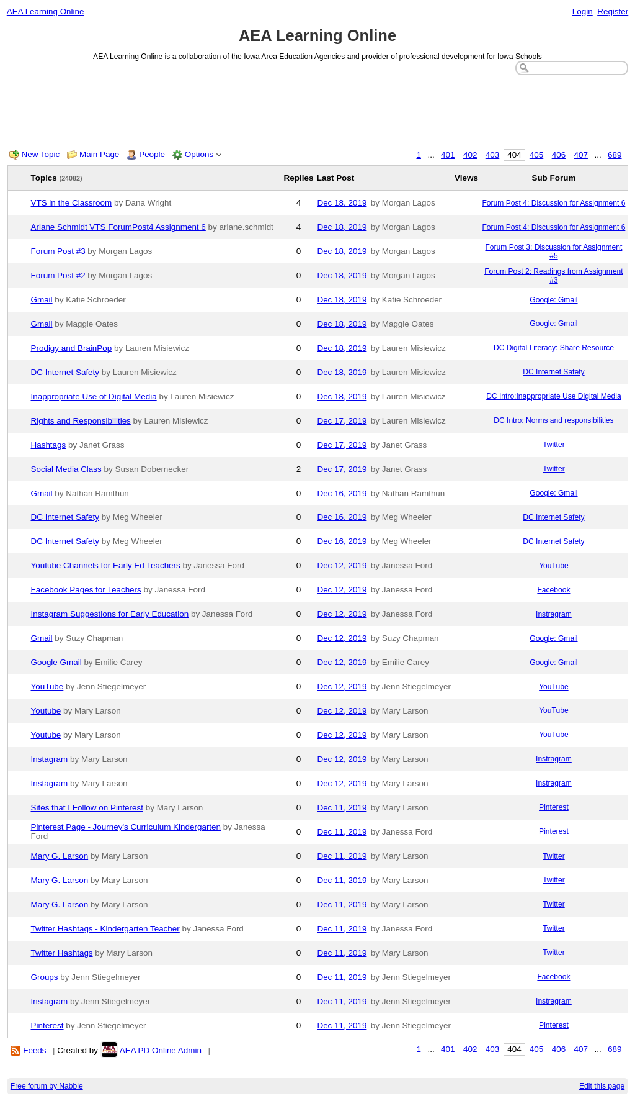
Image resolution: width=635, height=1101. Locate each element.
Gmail (42, 299)
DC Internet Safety (65, 372)
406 (559, 155)
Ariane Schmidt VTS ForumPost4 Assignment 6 (118, 227)
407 (581, 155)
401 (448, 155)
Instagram (49, 759)
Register (612, 11)
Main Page (99, 154)
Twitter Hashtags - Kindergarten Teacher (105, 928)
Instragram (554, 614)
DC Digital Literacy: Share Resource (554, 347)
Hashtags (48, 445)
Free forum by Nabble (47, 1086)
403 (492, 155)
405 (536, 155)
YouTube (553, 565)
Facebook (553, 590)
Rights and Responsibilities (81, 420)
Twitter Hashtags (62, 953)
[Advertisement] (318, 109)
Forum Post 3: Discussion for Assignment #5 (553, 251)
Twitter (554, 444)
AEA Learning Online (45, 11)
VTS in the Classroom (71, 202)
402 (470, 155)
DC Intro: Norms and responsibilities (553, 420)
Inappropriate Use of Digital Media (94, 396)
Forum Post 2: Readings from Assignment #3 (553, 275)
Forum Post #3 (58, 251)
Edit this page (601, 1086)
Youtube (46, 710)
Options (199, 154)
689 (614, 155)
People (152, 154)
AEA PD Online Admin (161, 1050)
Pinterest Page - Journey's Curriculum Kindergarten (126, 826)
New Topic (41, 154)
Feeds (34, 1050)
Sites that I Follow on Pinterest (87, 807)
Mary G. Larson (60, 856)
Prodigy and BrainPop (71, 348)
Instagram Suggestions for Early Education (110, 613)
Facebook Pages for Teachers (86, 589)
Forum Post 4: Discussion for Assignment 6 (553, 203)
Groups (44, 977)
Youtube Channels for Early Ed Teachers (105, 565)
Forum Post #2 (58, 275)
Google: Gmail (553, 300)
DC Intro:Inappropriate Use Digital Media (553, 396)
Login (582, 11)
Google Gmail (56, 662)
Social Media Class (66, 469)
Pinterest (554, 807)
